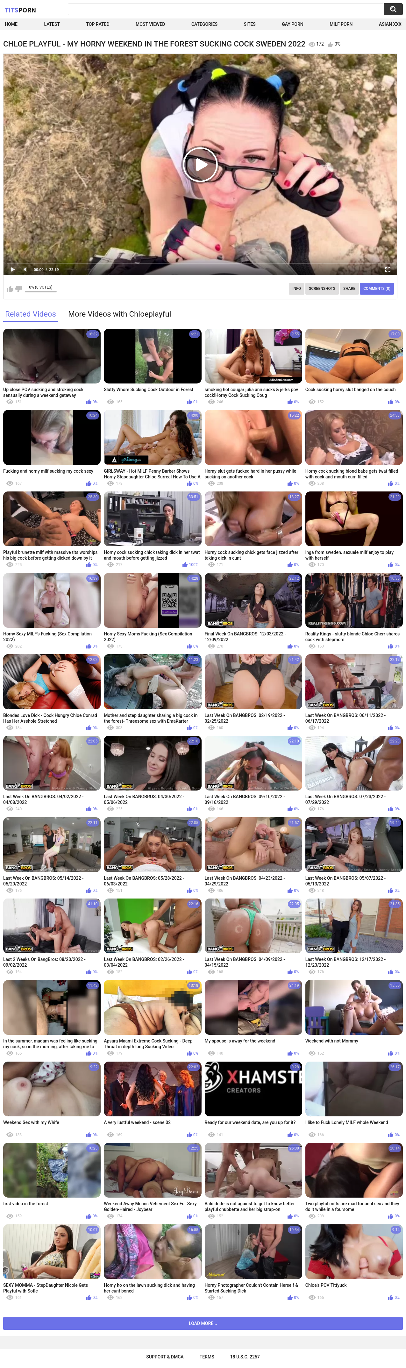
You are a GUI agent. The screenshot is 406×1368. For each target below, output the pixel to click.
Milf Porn (341, 24)
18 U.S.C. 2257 (245, 1356)
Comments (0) (376, 288)
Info (296, 288)
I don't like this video (18, 289)
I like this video (10, 289)
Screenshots (322, 288)
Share (349, 288)
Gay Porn (292, 24)
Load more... (203, 1323)
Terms (207, 1356)
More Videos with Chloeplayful (119, 314)
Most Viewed (150, 24)
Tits (20, 9)
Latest (52, 24)
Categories (204, 24)
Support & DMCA (164, 1356)
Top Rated (97, 24)
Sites (250, 24)
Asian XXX (390, 24)
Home (11, 24)
